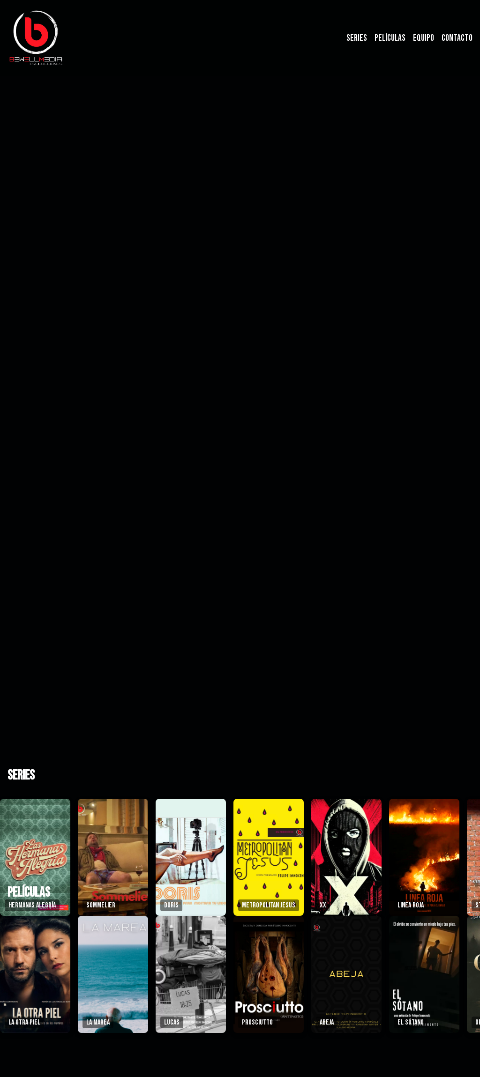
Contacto (457, 38)
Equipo (423, 38)
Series (356, 38)
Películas (390, 38)
